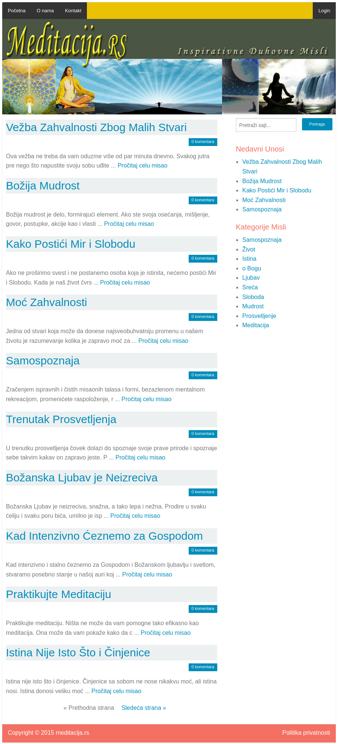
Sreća (250, 287)
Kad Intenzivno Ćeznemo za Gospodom (104, 536)
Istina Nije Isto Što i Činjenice (78, 652)
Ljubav (251, 277)
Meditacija (255, 325)
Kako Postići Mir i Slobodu (71, 244)
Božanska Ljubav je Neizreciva (82, 477)
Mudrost (253, 306)
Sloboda (253, 297)
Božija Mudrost (42, 185)
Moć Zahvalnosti (46, 302)
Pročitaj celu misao (143, 165)
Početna (17, 10)
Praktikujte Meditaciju (58, 594)
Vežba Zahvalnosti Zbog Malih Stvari (96, 127)
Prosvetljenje (259, 316)
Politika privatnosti (306, 733)
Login (324, 10)
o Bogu (251, 268)
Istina (249, 259)
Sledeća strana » (143, 708)
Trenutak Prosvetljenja (61, 419)
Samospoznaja (42, 360)
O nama (45, 10)
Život (248, 249)
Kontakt (73, 10)
